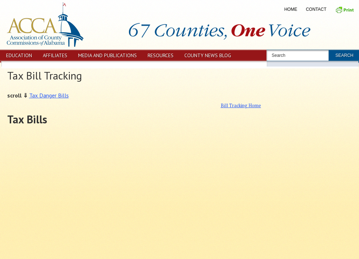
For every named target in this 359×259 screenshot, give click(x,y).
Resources (161, 55)
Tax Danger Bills (49, 95)
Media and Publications (107, 55)
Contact (316, 9)
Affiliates (55, 55)
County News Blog (207, 55)
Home (290, 9)
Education (19, 55)
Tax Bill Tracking (44, 75)
